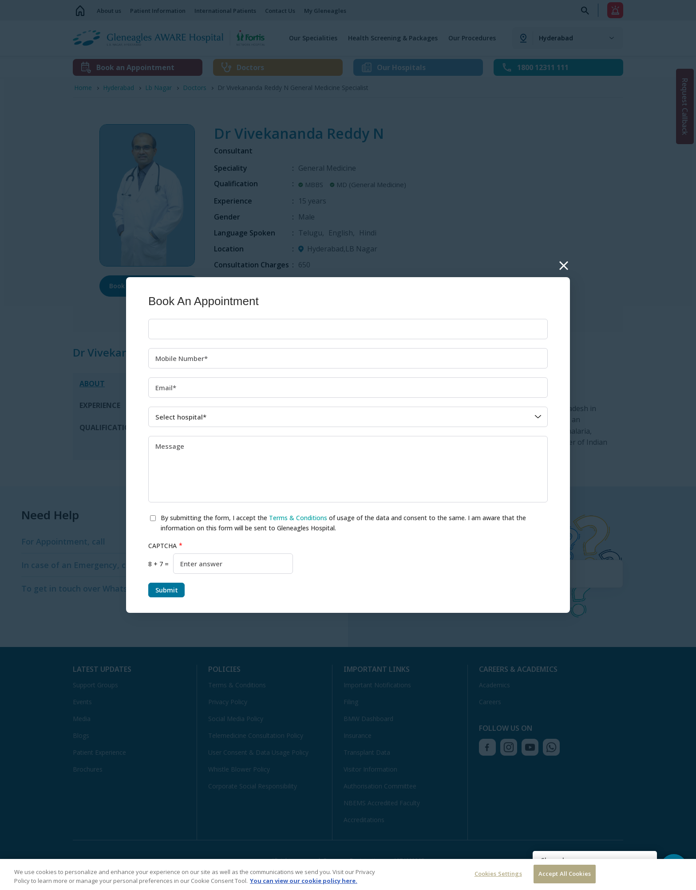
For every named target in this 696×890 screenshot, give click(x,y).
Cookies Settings (498, 874)
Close (563, 265)
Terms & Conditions (298, 518)
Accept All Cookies (564, 874)
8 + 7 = (158, 564)
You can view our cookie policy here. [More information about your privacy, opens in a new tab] (303, 881)
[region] (348, 874)
